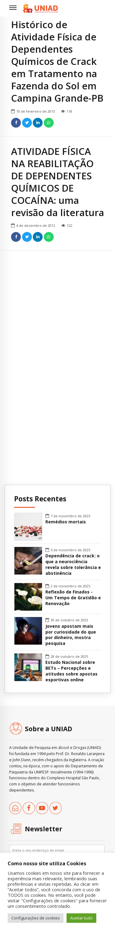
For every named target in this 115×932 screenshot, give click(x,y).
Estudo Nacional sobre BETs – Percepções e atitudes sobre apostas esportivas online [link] (71, 671)
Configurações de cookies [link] (35, 918)
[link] (40, 8)
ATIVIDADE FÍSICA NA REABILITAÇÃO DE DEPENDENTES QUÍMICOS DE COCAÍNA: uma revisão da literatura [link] (57, 182)
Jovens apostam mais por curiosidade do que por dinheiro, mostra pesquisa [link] (70, 634)
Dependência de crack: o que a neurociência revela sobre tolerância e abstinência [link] (73, 564)
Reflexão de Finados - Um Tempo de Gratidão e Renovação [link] (73, 597)
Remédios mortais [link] (65, 522)
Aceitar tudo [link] (81, 918)
